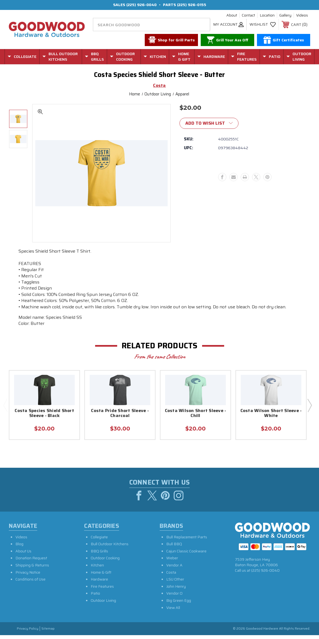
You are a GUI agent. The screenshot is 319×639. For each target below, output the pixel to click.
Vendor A (174, 569)
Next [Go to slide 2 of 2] (309, 405)
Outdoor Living (103, 604)
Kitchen (97, 569)
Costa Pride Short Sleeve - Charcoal (120, 413)
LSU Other (175, 583)
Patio (95, 597)
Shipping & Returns (32, 569)
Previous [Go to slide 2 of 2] (5, 405)
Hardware (99, 583)
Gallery (285, 15)
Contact (248, 15)
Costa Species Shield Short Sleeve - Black (44, 413)
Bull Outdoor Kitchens (109, 548)
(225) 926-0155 (191, 5)
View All (173, 611)
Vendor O (174, 597)
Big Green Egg (178, 604)
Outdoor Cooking (105, 562)
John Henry (176, 590)
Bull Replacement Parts (186, 541)
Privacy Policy (27, 632)
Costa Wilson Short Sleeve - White (271, 413)
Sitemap (48, 632)
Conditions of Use (30, 583)
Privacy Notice (27, 576)
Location (267, 15)
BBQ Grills (99, 555)
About (231, 15)
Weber (172, 562)
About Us (23, 555)
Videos (302, 15)
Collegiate (99, 541)
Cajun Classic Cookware (186, 555)
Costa (171, 576)
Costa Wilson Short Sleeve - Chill (195, 413)
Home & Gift (101, 576)
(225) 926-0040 (141, 5)
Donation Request (31, 562)
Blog (19, 548)
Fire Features (102, 590)
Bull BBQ (174, 548)
